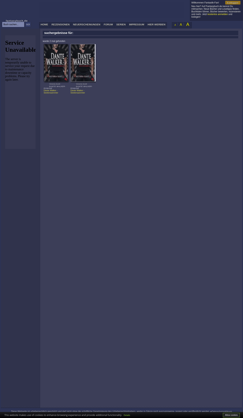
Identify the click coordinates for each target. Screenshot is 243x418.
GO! (28, 24)
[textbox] (13, 24)
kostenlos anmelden (217, 14)
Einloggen (232, 3)
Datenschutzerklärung (222, 411)
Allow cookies (231, 415)
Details (127, 415)
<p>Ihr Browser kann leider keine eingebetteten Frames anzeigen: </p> (20, 92)
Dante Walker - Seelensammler (51, 91)
